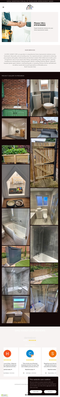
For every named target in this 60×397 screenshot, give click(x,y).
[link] (30, 7)
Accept (50, 391)
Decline (36, 391)
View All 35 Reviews (30, 345)
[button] (6, 7)
